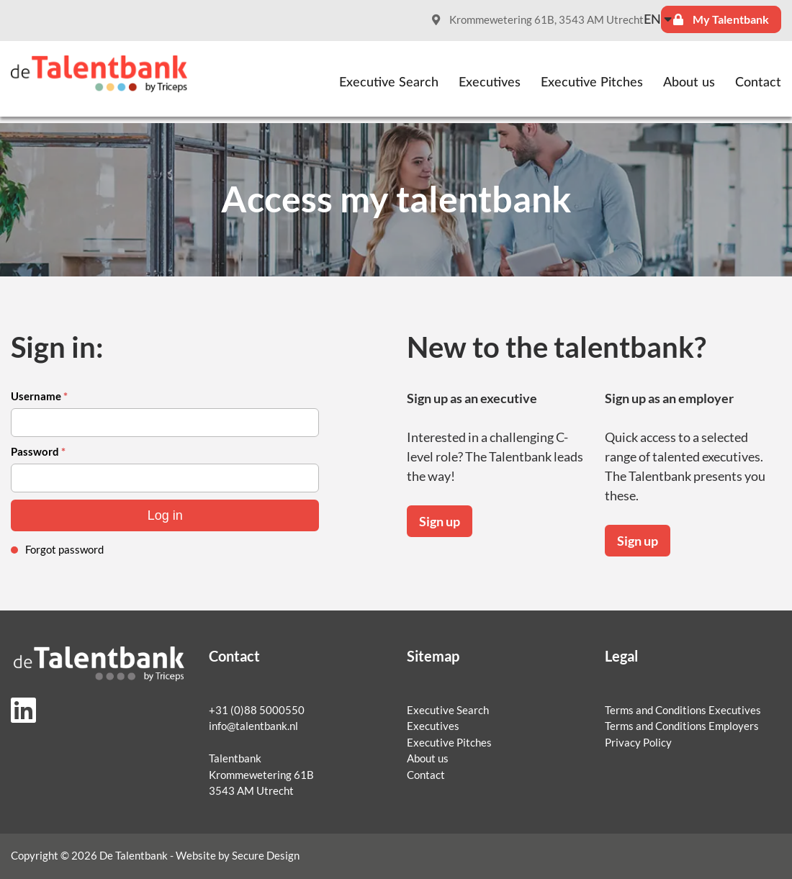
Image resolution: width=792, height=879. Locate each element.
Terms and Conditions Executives (683, 710)
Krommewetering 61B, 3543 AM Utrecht (538, 20)
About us (689, 82)
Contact (758, 82)
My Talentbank (721, 19)
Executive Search (388, 82)
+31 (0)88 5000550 (257, 710)
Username (39, 396)
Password (38, 452)
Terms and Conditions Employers (682, 726)
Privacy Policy (638, 742)
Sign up (439, 521)
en (652, 20)
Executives (490, 82)
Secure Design (266, 855)
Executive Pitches (592, 82)
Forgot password (64, 550)
